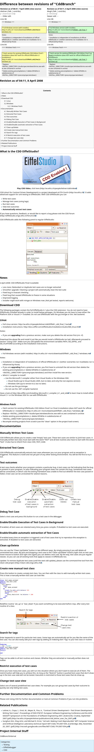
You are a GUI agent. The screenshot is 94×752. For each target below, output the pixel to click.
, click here (28, 188)
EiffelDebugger (9, 747)
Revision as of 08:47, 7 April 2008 (14, 9)
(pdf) (9, 718)
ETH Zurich (64, 192)
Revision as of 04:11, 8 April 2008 (61, 9)
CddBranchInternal (8, 736)
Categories (5, 742)
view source (35, 9)
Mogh (49, 11)
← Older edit (5, 16)
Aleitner (3, 11)
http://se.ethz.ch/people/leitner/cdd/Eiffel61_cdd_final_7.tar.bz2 (44, 324)
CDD (5, 750)
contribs (16, 11)
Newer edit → (53, 16)
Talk (9, 11)
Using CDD (14, 699)
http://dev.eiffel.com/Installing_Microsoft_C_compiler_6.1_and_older (40, 393)
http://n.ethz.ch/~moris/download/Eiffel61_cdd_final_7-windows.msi (62, 353)
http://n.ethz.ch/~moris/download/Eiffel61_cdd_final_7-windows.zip (55, 411)
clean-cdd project (7, 563)
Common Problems (58, 699)
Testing (6, 744)
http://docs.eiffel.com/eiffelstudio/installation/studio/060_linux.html (52, 327)
